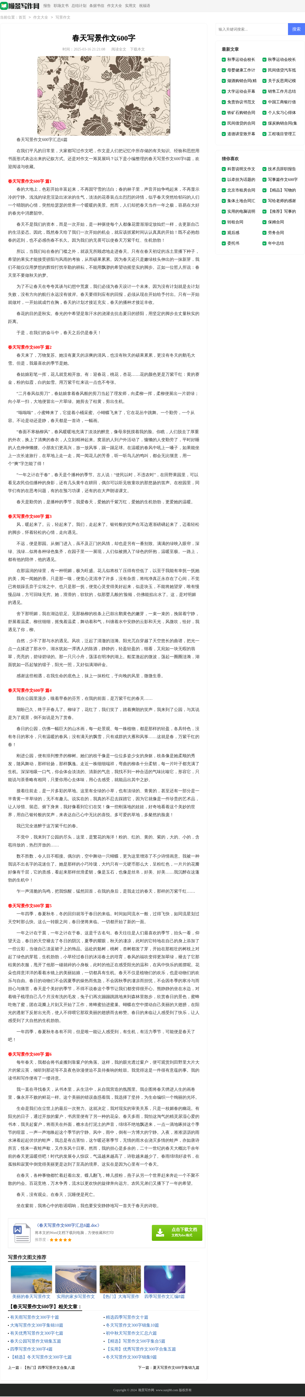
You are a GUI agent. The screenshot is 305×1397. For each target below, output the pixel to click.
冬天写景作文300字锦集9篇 (131, 1357)
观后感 (233, 233)
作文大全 (114, 6)
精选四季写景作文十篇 (127, 1317)
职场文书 (61, 6)
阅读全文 (118, 50)
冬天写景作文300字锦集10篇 (132, 1325)
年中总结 (276, 244)
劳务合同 (276, 233)
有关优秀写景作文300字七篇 (36, 1333)
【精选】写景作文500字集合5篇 (135, 1341)
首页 (22, 18)
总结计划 (79, 6)
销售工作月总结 (282, 92)
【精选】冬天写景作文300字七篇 (41, 1357)
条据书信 (96, 6)
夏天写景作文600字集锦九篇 (176, 1368)
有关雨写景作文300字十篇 (34, 1317)
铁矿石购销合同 (241, 113)
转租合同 (235, 222)
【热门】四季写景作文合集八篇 (49, 1368)
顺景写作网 (146, 1390)
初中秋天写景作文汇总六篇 (131, 1333)
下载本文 (137, 50)
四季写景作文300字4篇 (31, 1349)
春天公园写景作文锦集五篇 (35, 1341)
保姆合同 (276, 222)
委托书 (233, 244)
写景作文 (63, 18)
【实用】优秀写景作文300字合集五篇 (141, 1349)
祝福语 (144, 6)
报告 (47, 6)
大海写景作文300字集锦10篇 (36, 1325)
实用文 (130, 6)
